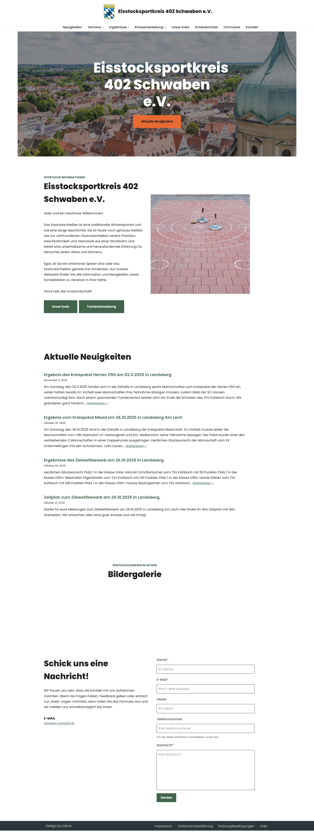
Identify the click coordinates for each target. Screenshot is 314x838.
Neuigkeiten (72, 27)
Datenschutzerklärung (195, 833)
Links (263, 833)
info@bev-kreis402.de (59, 730)
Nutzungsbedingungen (236, 833)
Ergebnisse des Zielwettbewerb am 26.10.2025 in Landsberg (104, 453)
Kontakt (252, 27)
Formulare (232, 27)
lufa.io (67, 833)
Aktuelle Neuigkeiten (157, 121)
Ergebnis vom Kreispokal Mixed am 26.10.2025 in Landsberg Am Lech (113, 415)
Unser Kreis (180, 27)
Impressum (163, 833)
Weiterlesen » (242, 401)
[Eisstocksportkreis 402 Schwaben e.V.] (157, 11)
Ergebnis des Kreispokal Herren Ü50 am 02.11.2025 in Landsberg (107, 378)
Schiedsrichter (206, 27)
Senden (171, 804)
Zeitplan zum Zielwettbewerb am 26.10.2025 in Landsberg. (102, 490)
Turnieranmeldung (101, 307)
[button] (102, 27)
